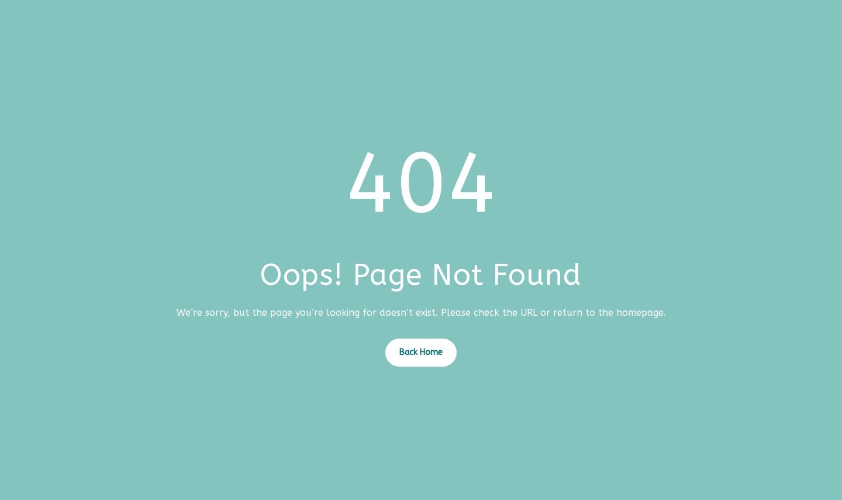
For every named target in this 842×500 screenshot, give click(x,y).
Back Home (421, 352)
